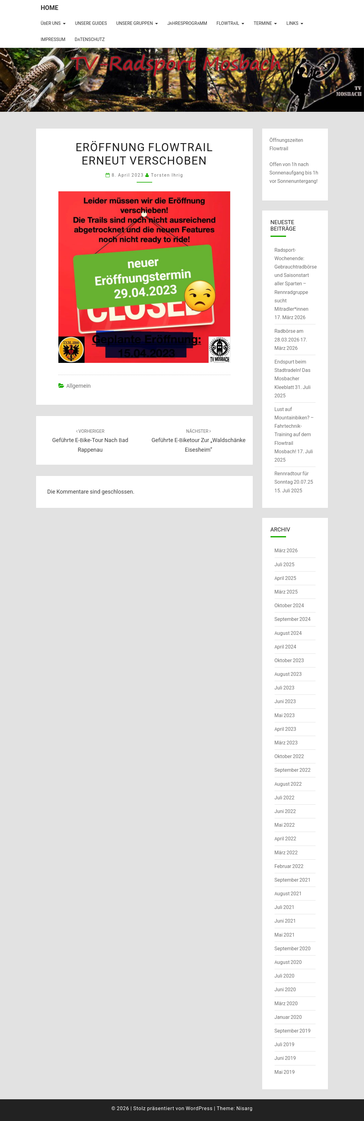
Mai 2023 (285, 715)
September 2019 (293, 1031)
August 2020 (288, 962)
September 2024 (293, 619)
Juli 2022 (284, 797)
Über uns (51, 23)
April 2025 (285, 578)
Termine (263, 23)
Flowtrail (227, 23)
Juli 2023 (284, 688)
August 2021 (288, 893)
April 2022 (285, 838)
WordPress (199, 1108)
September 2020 (293, 948)
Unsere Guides (91, 23)
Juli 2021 (284, 907)
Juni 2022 (285, 811)
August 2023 (288, 674)
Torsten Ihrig (167, 175)
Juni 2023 (285, 701)
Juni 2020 (285, 989)
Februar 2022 (289, 866)
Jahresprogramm (187, 23)
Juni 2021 (285, 921)
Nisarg (244, 1108)
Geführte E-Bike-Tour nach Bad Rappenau (90, 440)
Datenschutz (90, 39)
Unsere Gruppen (134, 23)
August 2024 (288, 633)
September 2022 (293, 770)
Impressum (53, 39)
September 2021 (293, 880)
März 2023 (286, 742)
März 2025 (286, 592)
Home (49, 7)
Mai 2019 (285, 1072)
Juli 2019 (284, 1044)
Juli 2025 (284, 564)
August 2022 (288, 784)
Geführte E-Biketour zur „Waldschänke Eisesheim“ (199, 440)
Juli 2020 (284, 976)
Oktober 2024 (289, 605)
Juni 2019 (285, 1058)
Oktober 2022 (289, 756)
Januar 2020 (288, 1017)
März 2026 (286, 550)
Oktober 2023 (289, 660)
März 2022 (286, 852)
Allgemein (78, 385)
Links (292, 23)
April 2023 (285, 729)
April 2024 (285, 647)
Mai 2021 (285, 935)
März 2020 (286, 1003)
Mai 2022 (285, 825)
